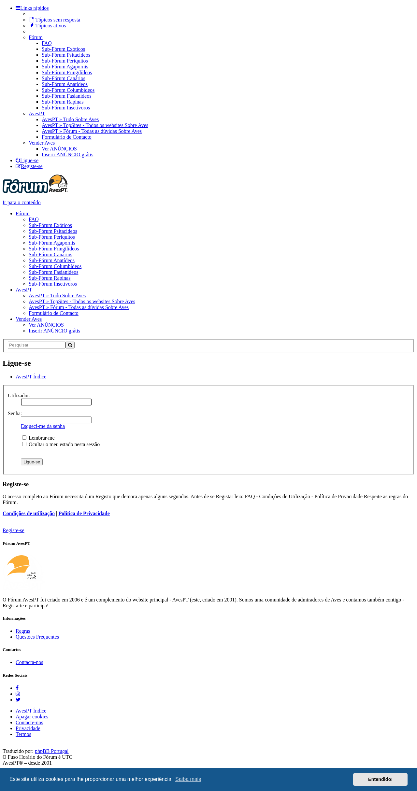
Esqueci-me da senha (43, 426)
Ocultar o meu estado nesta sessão (61, 444)
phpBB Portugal (52, 751)
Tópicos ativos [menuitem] (47, 25)
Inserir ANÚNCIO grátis (67, 154)
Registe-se (13, 530)
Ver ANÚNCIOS (59, 148)
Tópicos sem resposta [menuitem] (54, 19)
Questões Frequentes (37, 637)
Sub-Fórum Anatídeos (65, 84)
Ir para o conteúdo (22, 202)
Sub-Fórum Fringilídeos (67, 72)
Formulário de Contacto (67, 137)
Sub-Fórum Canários (63, 78)
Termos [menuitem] (23, 734)
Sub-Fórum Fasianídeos (66, 96)
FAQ (47, 43)
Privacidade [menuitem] (28, 728)
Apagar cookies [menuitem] (32, 716)
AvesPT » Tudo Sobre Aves (70, 119)
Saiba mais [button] (188, 779)
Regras (23, 631)
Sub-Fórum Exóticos (63, 49)
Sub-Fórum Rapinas (62, 102)
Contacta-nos (29, 662)
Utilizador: (19, 395)
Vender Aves (42, 143)
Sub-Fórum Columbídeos (68, 90)
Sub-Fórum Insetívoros (66, 107)
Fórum (36, 37)
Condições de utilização (29, 513)
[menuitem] (27, 160)
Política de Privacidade (84, 513)
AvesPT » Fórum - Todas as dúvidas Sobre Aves (92, 131)
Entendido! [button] (380, 779)
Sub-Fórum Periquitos (65, 61)
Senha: (15, 413)
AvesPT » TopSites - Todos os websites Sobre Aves (95, 125)
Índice (39, 710)
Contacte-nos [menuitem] (29, 722)
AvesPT (37, 113)
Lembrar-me (38, 438)
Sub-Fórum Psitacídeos (66, 55)
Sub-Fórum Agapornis (65, 66)
